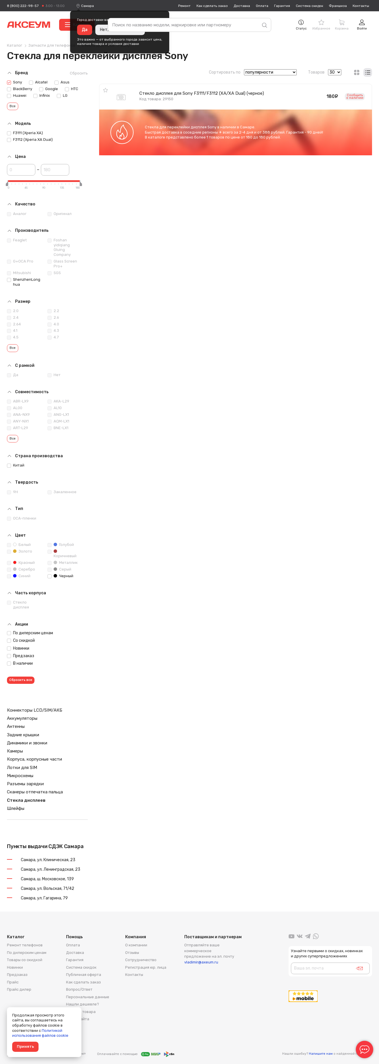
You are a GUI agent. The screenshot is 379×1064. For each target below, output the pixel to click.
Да (85, 29)
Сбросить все (20, 680)
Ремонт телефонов (25, 945)
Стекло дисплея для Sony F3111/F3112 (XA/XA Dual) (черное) (201, 93)
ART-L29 (17, 428)
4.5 (13, 337)
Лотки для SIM (22, 767)
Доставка (242, 6)
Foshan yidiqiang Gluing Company (59, 247)
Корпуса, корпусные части (34, 759)
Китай (15, 465)
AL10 (55, 408)
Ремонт (184, 6)
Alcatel (38, 82)
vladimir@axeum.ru (201, 962)
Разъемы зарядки (25, 783)
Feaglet (17, 240)
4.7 (53, 337)
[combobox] (87, 6)
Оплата (262, 6)
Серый (59, 569)
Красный (21, 562)
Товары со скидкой (24, 960)
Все (13, 106)
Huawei (16, 95)
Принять (25, 1046)
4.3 (53, 330)
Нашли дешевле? (82, 1004)
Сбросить (79, 73)
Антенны (16, 726)
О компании (136, 945)
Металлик (63, 562)
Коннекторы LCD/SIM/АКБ (34, 710)
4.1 (12, 330)
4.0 (53, 324)
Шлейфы (15, 808)
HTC (71, 89)
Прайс (13, 982)
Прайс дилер (19, 989)
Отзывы (132, 952)
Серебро (21, 569)
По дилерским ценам (30, 633)
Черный (60, 576)
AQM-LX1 (58, 421)
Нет (54, 375)
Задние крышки (23, 734)
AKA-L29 (58, 401)
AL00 (14, 408)
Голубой (61, 544)
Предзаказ (20, 655)
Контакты (361, 6)
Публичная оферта (83, 974)
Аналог (16, 214)
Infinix (41, 95)
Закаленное (62, 492)
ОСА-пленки (21, 518)
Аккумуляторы (22, 718)
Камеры (15, 751)
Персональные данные (87, 997)
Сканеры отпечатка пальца (35, 792)
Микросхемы (20, 775)
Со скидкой (21, 640)
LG (62, 95)
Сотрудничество (140, 960)
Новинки (18, 648)
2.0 (13, 311)
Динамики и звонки (27, 743)
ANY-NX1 (18, 421)
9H (12, 492)
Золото (19, 551)
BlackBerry (19, 89)
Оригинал (60, 214)
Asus (62, 82)
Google (48, 89)
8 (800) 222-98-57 (23, 6)
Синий (18, 576)
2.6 (53, 317)
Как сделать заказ (212, 6)
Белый (19, 544)
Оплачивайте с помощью (135, 1054)
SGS (54, 273)
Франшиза (338, 6)
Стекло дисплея (18, 604)
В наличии (20, 663)
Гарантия (282, 6)
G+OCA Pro (20, 261)
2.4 (13, 317)
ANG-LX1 (58, 414)
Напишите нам (321, 1054)
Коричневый (62, 553)
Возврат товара (81, 1012)
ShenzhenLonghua (23, 282)
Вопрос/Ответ (79, 989)
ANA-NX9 (18, 414)
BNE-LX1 (58, 428)
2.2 (53, 311)
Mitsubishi (19, 273)
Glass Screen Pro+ (62, 263)
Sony (14, 82)
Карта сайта (77, 1019)
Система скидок (309, 6)
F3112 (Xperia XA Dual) (30, 139)
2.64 (14, 324)
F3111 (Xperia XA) (25, 133)
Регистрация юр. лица (145, 967)
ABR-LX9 (18, 401)
